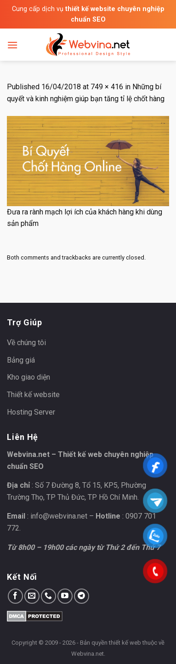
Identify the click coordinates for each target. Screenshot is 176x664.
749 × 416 (107, 86)
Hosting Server (31, 412)
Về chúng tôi (26, 342)
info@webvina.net (58, 516)
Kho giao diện (28, 377)
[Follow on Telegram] (81, 596)
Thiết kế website (33, 394)
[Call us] (48, 596)
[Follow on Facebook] (15, 596)
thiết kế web (125, 642)
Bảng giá (21, 360)
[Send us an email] (32, 596)
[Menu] (12, 45)
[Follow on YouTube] (65, 596)
